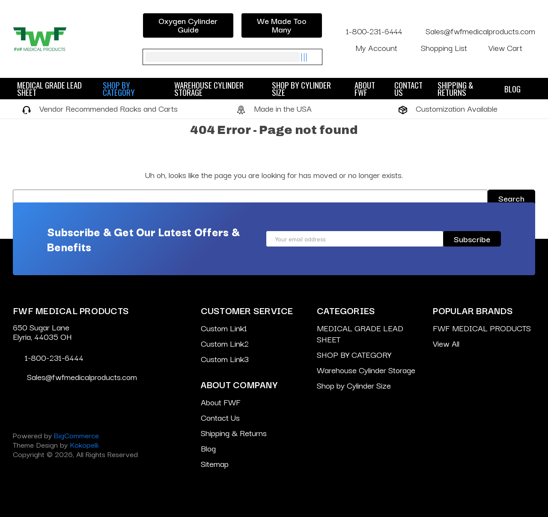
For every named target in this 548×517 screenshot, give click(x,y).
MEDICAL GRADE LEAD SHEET (49, 88)
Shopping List (449, 47)
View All (446, 343)
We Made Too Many (282, 25)
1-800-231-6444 (368, 30)
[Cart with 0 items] (511, 47)
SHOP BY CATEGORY (132, 88)
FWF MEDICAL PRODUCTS (482, 327)
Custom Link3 (225, 358)
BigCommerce (76, 435)
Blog (512, 88)
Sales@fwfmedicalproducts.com (474, 30)
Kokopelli (84, 444)
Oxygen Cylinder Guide (187, 25)
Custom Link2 (225, 343)
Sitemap (215, 463)
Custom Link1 (224, 327)
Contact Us (408, 88)
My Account (383, 47)
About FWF (364, 88)
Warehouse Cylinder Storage (209, 88)
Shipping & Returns (456, 88)
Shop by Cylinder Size (307, 88)
